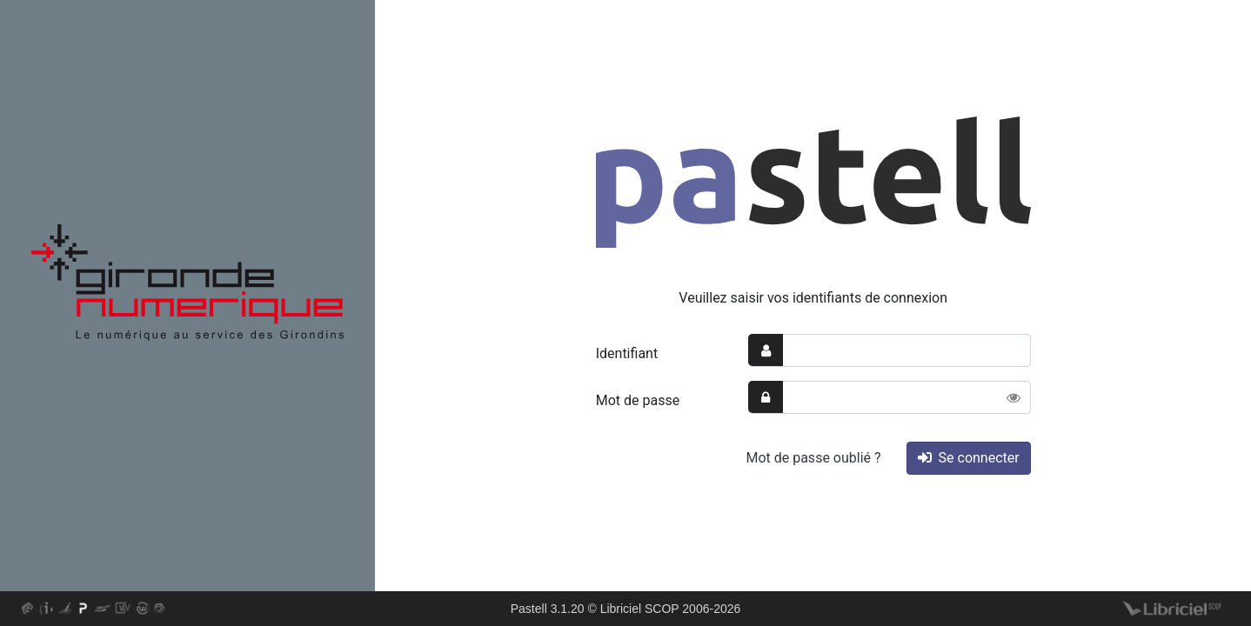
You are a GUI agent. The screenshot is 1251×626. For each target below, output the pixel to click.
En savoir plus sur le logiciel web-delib (123, 609)
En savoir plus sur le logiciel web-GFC (160, 609)
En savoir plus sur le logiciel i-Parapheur (64, 609)
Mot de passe (637, 400)
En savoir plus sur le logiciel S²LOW (102, 609)
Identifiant (627, 353)
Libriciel (1173, 609)
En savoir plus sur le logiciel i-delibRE (46, 609)
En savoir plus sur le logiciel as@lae (28, 609)
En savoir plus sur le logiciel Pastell (83, 609)
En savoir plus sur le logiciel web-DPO (143, 609)
